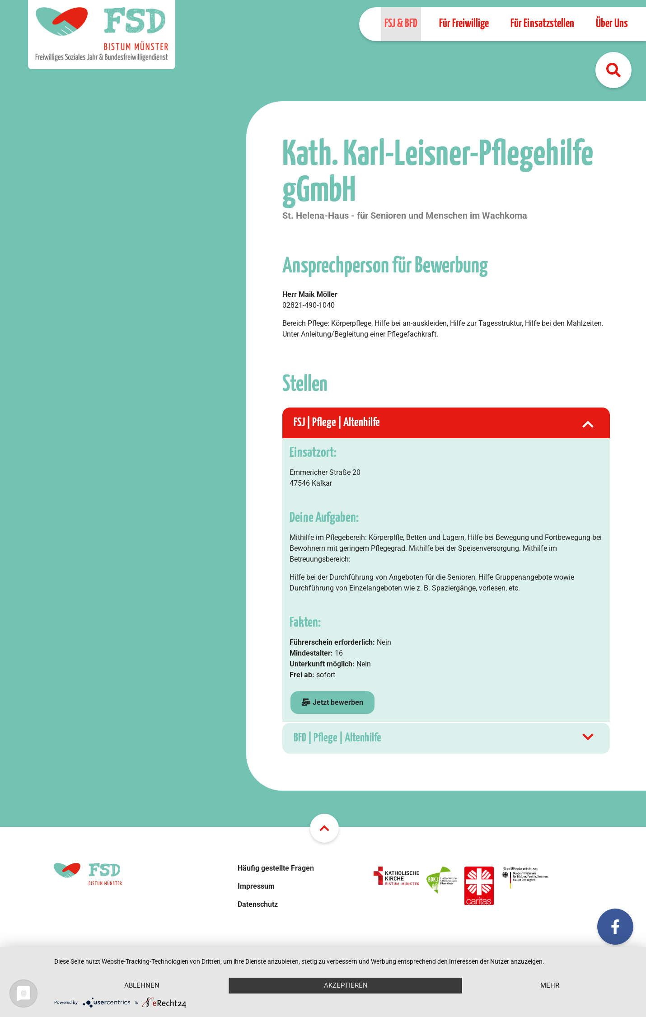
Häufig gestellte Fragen (276, 868)
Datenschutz (258, 904)
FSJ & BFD (400, 23)
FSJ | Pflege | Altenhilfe (445, 422)
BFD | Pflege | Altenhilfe (445, 738)
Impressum (256, 886)
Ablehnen (141, 985)
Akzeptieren (346, 985)
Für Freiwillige (464, 23)
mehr (549, 985)
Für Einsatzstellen (542, 23)
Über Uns (612, 23)
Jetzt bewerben (332, 702)
